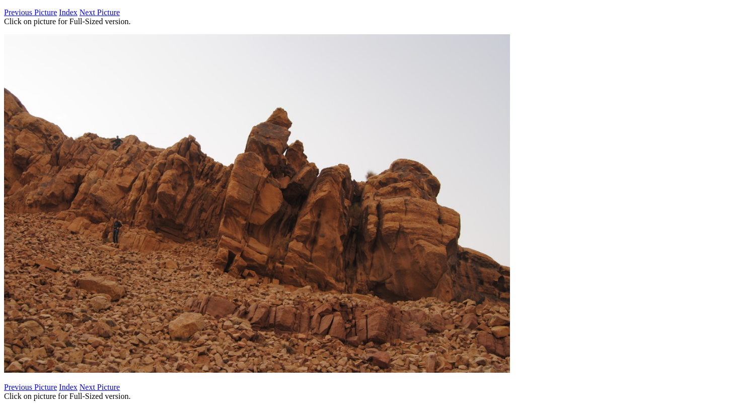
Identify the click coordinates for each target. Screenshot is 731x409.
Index (68, 12)
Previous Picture (30, 12)
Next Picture (100, 12)
